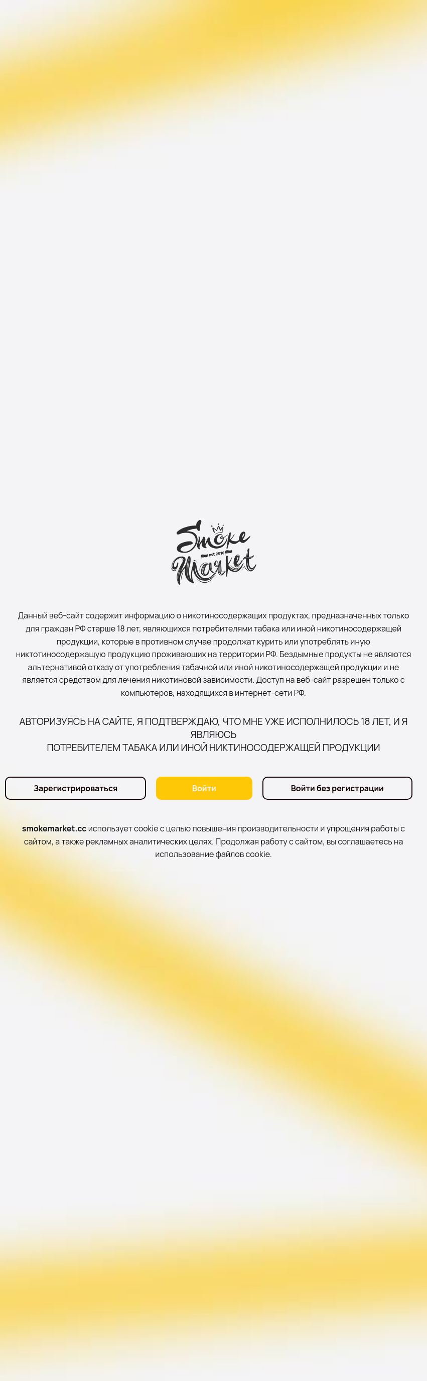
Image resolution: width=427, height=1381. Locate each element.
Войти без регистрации (337, 788)
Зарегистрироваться (75, 788)
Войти (204, 788)
